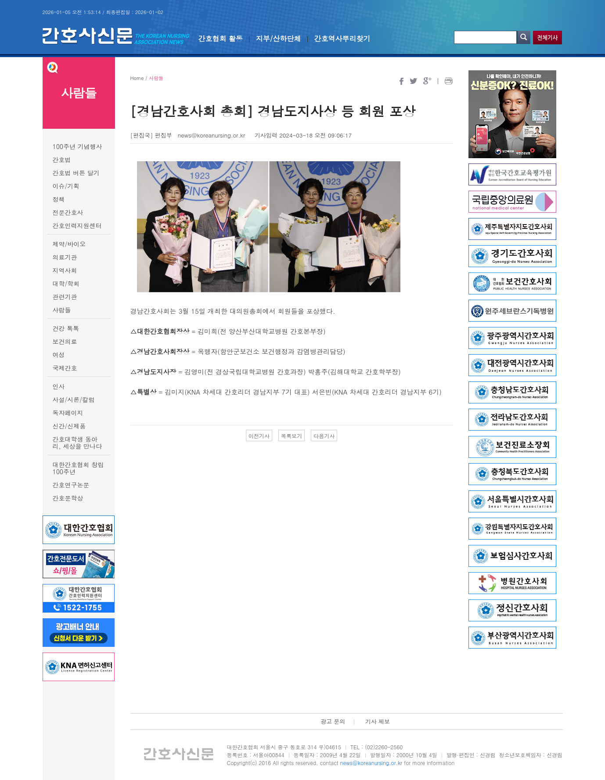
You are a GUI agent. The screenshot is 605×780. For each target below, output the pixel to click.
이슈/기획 (66, 185)
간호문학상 (68, 497)
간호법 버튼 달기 (76, 172)
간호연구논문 (71, 484)
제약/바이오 (69, 243)
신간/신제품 (69, 425)
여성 (59, 354)
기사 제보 (377, 721)
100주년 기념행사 (77, 146)
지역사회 (65, 270)
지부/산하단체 (278, 38)
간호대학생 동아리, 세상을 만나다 (77, 442)
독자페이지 (68, 412)
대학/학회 (66, 283)
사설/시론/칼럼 (74, 399)
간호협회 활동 (220, 38)
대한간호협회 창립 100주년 (78, 468)
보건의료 (65, 341)
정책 (59, 199)
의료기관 (65, 257)
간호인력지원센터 (77, 225)
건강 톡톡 (66, 328)
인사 (59, 386)
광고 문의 (333, 721)
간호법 (62, 159)
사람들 (62, 309)
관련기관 (65, 296)
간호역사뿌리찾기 (342, 38)
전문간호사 (68, 212)
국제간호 (65, 367)
